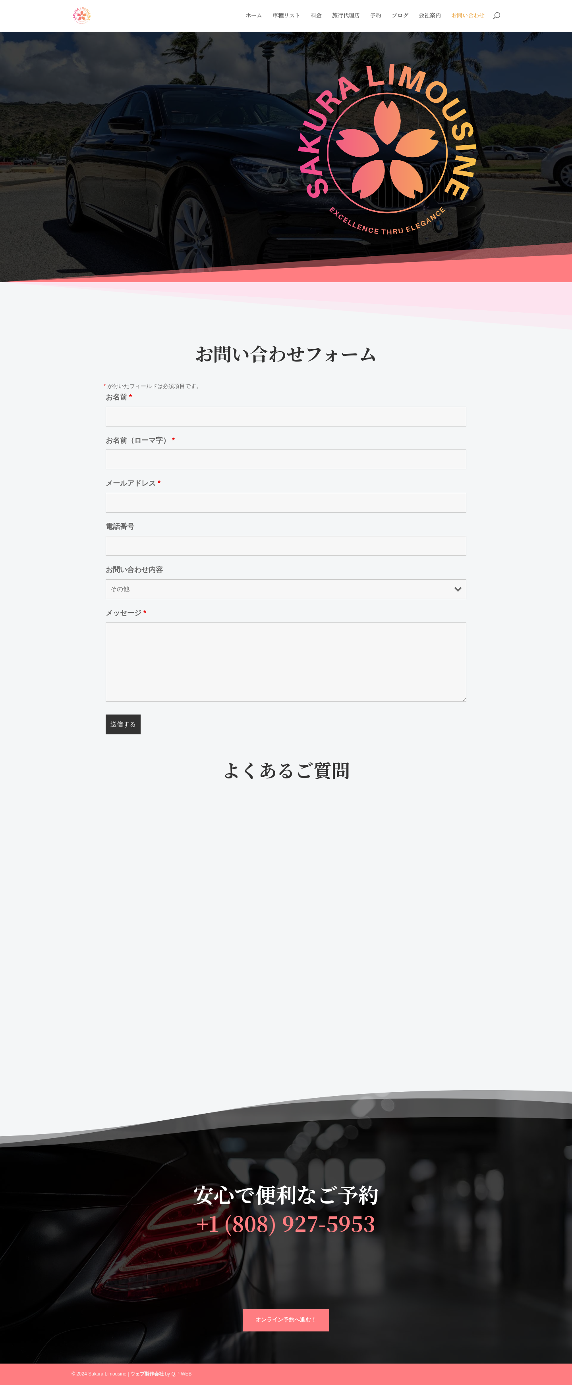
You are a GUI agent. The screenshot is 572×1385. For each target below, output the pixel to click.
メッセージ (126, 613)
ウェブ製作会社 (147, 1374)
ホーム (253, 16)
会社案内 (430, 16)
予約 (375, 16)
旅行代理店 (346, 16)
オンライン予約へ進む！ (286, 1320)
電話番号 (120, 526)
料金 (316, 16)
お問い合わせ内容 (134, 570)
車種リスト (286, 16)
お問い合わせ (468, 16)
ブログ (400, 16)
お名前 (119, 397)
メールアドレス (133, 483)
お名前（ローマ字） (140, 440)
